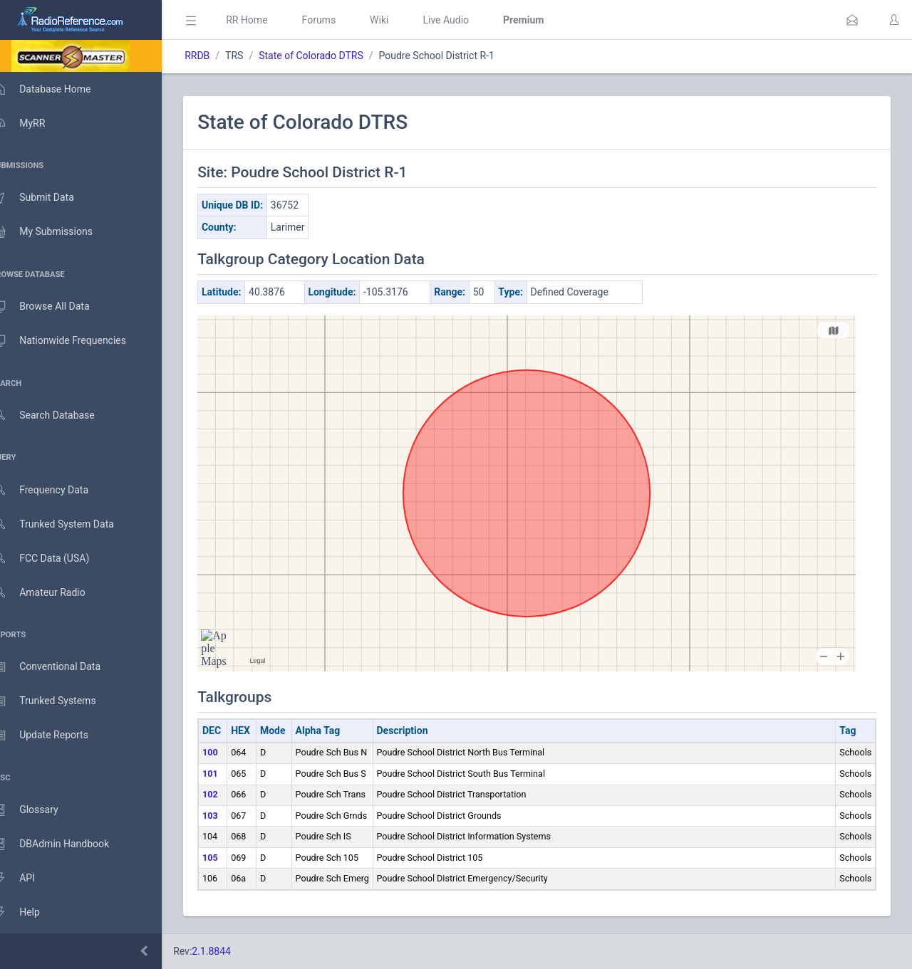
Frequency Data (54, 490)
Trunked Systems (58, 701)
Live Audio (466, 20)
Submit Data (47, 198)
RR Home (267, 20)
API (28, 878)
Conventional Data (60, 667)
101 (231, 773)
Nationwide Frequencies (73, 341)
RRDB (217, 55)
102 (231, 794)
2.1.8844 (232, 951)
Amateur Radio (53, 593)
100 (231, 752)
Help (30, 912)
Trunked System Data (67, 524)
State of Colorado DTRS (331, 55)
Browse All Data (55, 306)
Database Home (55, 89)
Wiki (399, 20)
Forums (339, 20)
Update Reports (54, 735)
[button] (852, 20)
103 (231, 815)
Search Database (57, 415)
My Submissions (56, 232)
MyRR (33, 123)
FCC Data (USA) (55, 558)
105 (231, 857)
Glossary (39, 810)
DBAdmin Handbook (65, 844)
